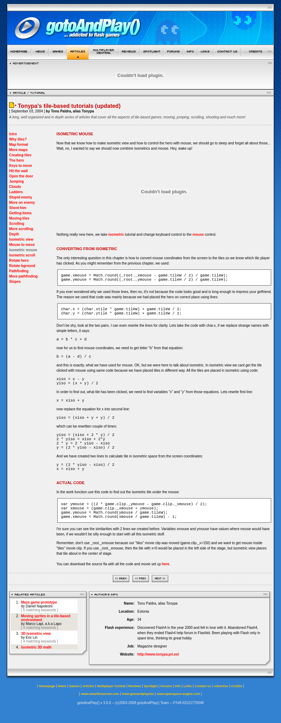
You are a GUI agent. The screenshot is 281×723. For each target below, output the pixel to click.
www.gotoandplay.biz (138, 694)
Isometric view (21, 239)
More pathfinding (23, 276)
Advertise (221, 686)
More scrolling (21, 229)
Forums (166, 686)
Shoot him (17, 208)
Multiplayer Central (111, 686)
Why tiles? (18, 139)
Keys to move (20, 166)
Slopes (15, 282)
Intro (13, 134)
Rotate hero (19, 260)
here (165, 564)
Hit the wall (18, 171)
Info (178, 686)
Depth (14, 234)
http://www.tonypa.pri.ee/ (158, 654)
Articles (88, 686)
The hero (16, 160)
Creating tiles (20, 155)
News (62, 686)
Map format (18, 144)
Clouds (15, 187)
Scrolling (16, 224)
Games (74, 686)
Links (188, 686)
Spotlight (151, 686)
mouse (198, 234)
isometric (116, 234)
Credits (236, 686)
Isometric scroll (22, 255)
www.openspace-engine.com (178, 694)
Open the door (21, 176)
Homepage (47, 686)
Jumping (16, 181)
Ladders (16, 192)
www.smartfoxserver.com (100, 694)
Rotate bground (22, 266)
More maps (18, 150)
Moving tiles (19, 218)
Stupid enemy (20, 197)
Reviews (134, 686)
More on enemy (22, 202)
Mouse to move (22, 245)
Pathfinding (18, 271)
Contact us (203, 686)
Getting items (20, 213)
